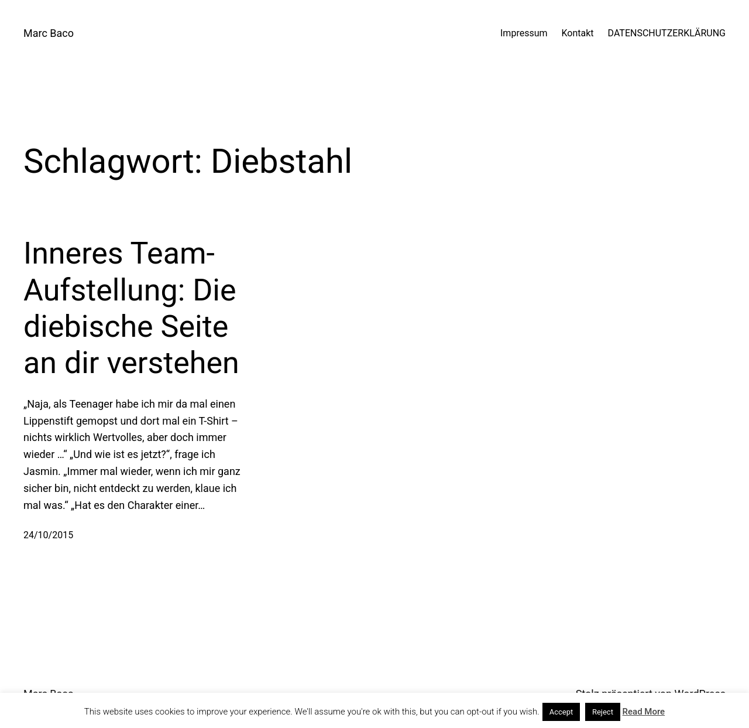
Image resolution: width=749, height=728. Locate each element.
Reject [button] (602, 712)
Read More (644, 711)
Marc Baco (48, 33)
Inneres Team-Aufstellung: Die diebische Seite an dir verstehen (131, 308)
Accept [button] (561, 712)
